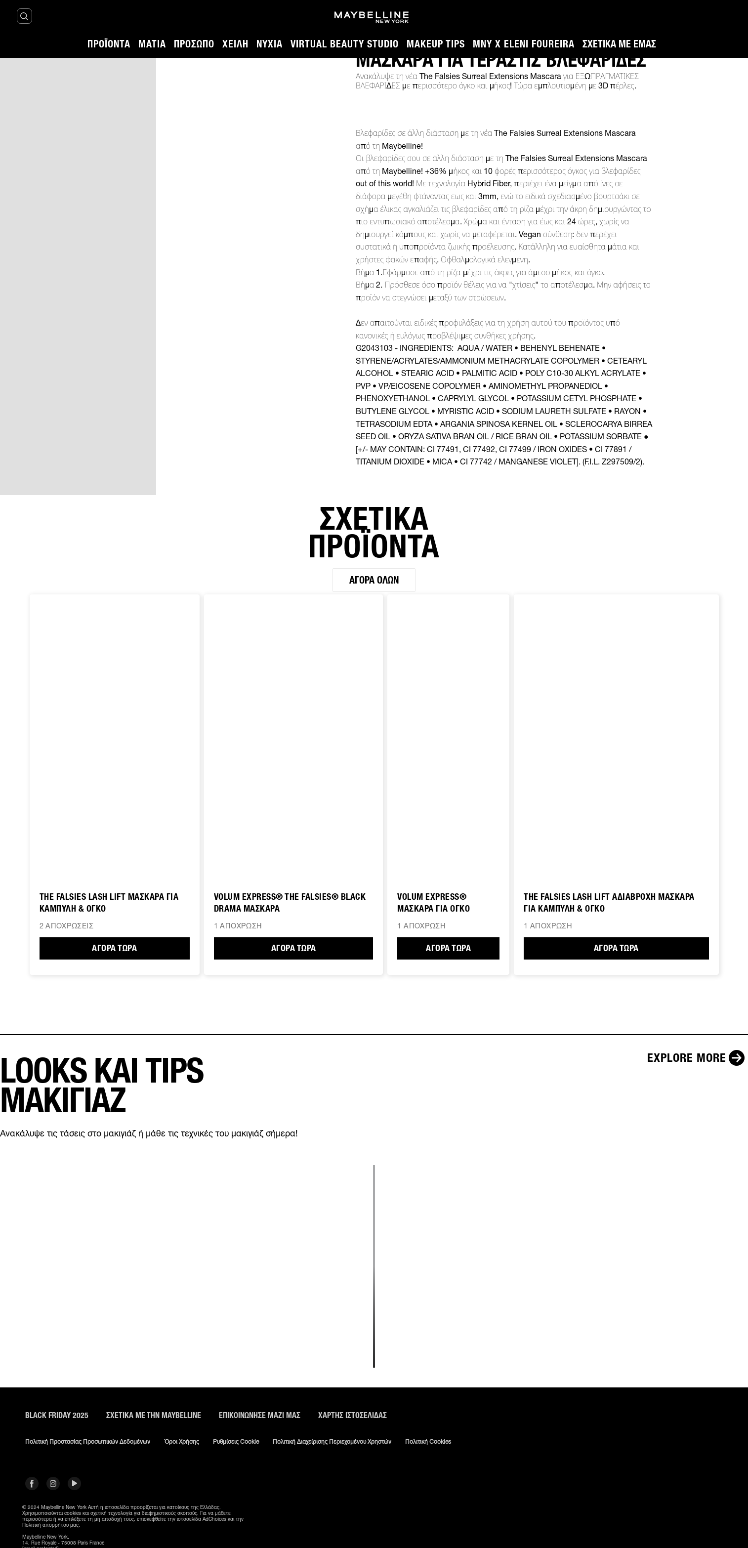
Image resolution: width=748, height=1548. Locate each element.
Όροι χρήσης (181, 1441)
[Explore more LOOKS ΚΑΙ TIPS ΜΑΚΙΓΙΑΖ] (697, 1057)
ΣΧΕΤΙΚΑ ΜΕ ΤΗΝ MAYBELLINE (153, 1415)
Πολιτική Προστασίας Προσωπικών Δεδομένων (87, 1441)
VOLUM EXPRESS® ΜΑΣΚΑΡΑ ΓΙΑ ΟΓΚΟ (433, 902)
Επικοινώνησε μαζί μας (259, 1415)
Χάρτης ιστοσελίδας (352, 1415)
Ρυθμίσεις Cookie (236, 1441)
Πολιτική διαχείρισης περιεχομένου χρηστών (332, 1441)
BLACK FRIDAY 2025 (56, 1415)
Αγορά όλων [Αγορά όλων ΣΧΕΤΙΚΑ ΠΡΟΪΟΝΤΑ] (374, 580)
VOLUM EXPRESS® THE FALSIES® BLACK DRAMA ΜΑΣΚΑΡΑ (290, 902)
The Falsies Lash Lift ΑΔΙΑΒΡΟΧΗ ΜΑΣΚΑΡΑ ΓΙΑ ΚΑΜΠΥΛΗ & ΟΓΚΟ (609, 902)
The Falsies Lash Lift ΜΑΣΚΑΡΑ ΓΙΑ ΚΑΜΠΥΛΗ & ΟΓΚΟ (109, 902)
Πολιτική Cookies (428, 1441)
